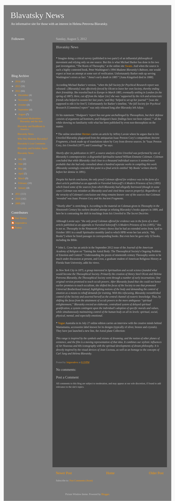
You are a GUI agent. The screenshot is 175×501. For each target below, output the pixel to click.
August (22, 114)
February (23, 183)
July (20, 159)
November (23, 100)
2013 (18, 86)
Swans (128, 66)
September (23, 109)
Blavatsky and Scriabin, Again (33, 148)
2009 (18, 203)
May (20, 168)
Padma (18, 227)
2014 (18, 81)
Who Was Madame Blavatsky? (33, 138)
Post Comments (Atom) (81, 480)
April (21, 173)
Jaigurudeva (21, 222)
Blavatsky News (37, 15)
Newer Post (64, 473)
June (20, 163)
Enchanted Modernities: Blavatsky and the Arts (30, 120)
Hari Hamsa (21, 218)
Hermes (86, 134)
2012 (18, 91)
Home (110, 473)
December (23, 95)
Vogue (61, 323)
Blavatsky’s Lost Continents (31, 143)
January (22, 188)
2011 (18, 193)
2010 (18, 198)
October (22, 104)
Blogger (105, 494)
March (21, 178)
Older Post (156, 473)
